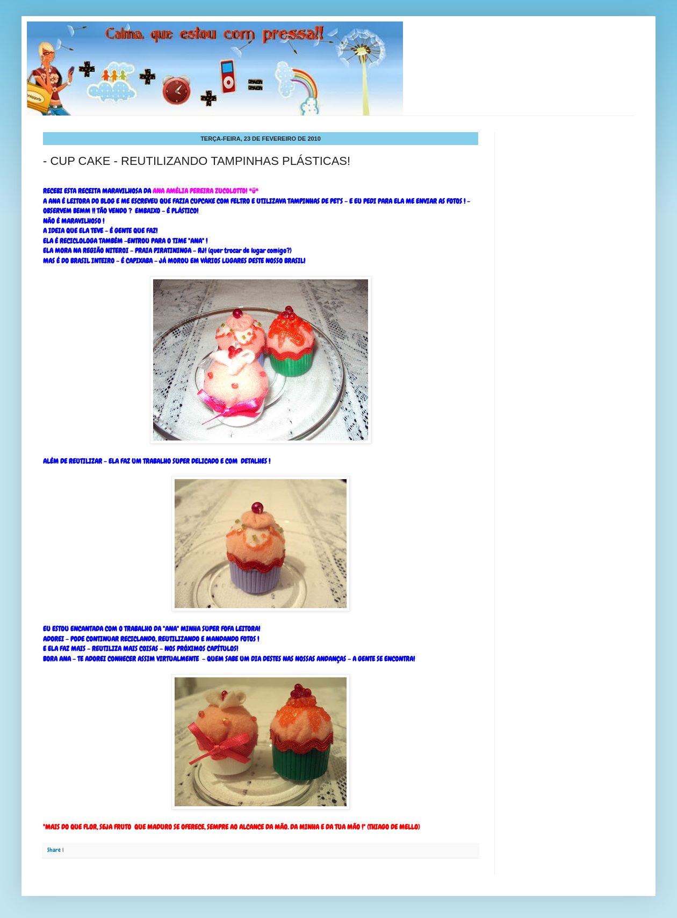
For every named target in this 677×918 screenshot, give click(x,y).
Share (54, 850)
